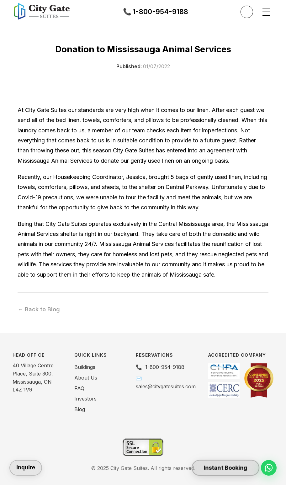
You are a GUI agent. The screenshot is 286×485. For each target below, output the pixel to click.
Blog (79, 409)
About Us (85, 378)
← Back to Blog (39, 309)
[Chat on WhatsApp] (269, 468)
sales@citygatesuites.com (166, 386)
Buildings (84, 367)
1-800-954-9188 (164, 367)
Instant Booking (225, 467)
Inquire (25, 467)
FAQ (79, 388)
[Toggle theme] (247, 12)
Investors (85, 399)
